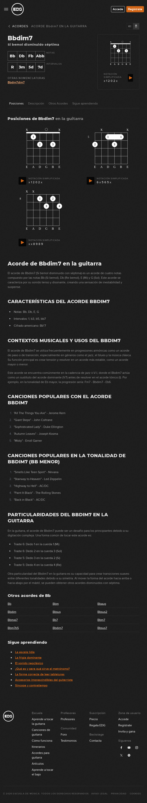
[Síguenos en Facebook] (121, 748)
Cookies (135, 793)
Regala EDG (97, 725)
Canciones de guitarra (41, 730)
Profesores (68, 719)
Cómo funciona (42, 741)
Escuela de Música (26, 793)
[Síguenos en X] (121, 755)
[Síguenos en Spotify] (129, 755)
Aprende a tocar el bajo (42, 770)
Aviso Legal (99, 793)
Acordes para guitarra (40, 753)
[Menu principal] (6, 9)
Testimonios (69, 741)
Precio (93, 719)
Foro (64, 734)
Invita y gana (126, 731)
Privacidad (119, 793)
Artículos (38, 764)
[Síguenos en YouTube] (129, 748)
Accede (118, 9)
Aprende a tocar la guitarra (42, 719)
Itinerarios (38, 747)
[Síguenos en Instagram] (137, 748)
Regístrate (135, 9)
